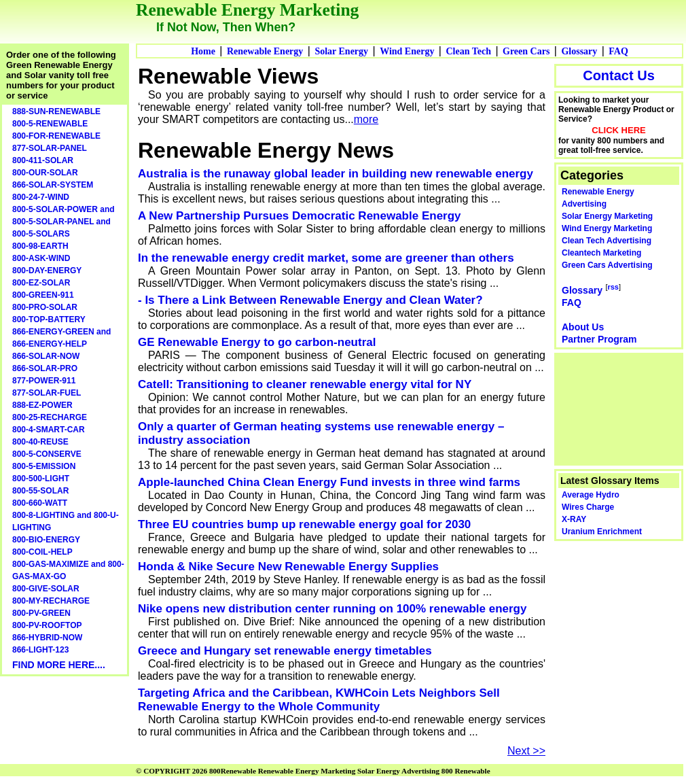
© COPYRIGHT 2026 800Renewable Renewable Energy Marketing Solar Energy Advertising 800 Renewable (313, 771)
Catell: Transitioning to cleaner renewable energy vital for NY (304, 384)
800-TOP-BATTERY (49, 319)
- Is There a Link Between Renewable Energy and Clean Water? (310, 300)
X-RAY (574, 519)
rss (613, 287)
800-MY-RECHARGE (51, 601)
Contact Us (619, 75)
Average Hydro (590, 495)
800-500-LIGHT (40, 478)
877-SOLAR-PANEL (49, 148)
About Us (583, 327)
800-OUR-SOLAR (45, 172)
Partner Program (599, 339)
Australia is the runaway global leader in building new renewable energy (335, 173)
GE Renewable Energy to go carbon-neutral (257, 342)
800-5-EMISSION (43, 466)
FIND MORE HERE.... (58, 664)
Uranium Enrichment (602, 531)
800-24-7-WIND (40, 197)
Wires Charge (588, 507)
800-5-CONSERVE (47, 454)
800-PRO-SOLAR (44, 307)
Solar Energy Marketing (607, 216)
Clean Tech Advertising (606, 240)
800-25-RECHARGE (49, 417)
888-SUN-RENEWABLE (56, 111)
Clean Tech (468, 51)
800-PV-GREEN (41, 613)
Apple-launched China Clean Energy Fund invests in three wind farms (329, 482)
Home (203, 51)
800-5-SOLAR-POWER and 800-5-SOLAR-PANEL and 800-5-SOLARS (63, 222)
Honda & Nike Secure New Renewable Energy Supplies (288, 566)
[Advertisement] (619, 408)
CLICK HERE (618, 130)
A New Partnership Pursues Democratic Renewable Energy (299, 215)
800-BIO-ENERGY (46, 539)
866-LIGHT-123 (40, 650)
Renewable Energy (265, 51)
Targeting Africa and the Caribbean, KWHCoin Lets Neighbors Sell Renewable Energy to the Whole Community (319, 700)
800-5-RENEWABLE (50, 123)
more (366, 119)
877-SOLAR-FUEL (46, 393)
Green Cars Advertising (607, 265)
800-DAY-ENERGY (47, 270)
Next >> (526, 751)
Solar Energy (341, 51)
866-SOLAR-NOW (45, 356)
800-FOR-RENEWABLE (56, 136)
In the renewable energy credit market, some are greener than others (326, 257)
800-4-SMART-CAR (48, 429)
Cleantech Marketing (601, 253)
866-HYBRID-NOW (47, 637)
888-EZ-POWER (42, 405)
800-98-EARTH (40, 246)
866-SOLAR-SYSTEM (52, 185)
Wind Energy (407, 51)
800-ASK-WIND (41, 258)
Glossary (579, 51)
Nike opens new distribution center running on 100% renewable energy (332, 608)
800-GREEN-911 (43, 295)
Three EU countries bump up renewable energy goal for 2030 (304, 524)
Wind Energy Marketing (607, 228)
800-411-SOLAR (42, 160)
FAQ (618, 51)
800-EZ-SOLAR (41, 283)
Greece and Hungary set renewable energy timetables (285, 650)
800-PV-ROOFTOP (47, 625)
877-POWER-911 (43, 380)
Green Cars (526, 51)
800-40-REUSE (40, 442)
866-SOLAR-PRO (44, 368)
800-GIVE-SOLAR (45, 588)
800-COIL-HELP (42, 552)
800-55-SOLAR (40, 491)
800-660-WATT (39, 503)
